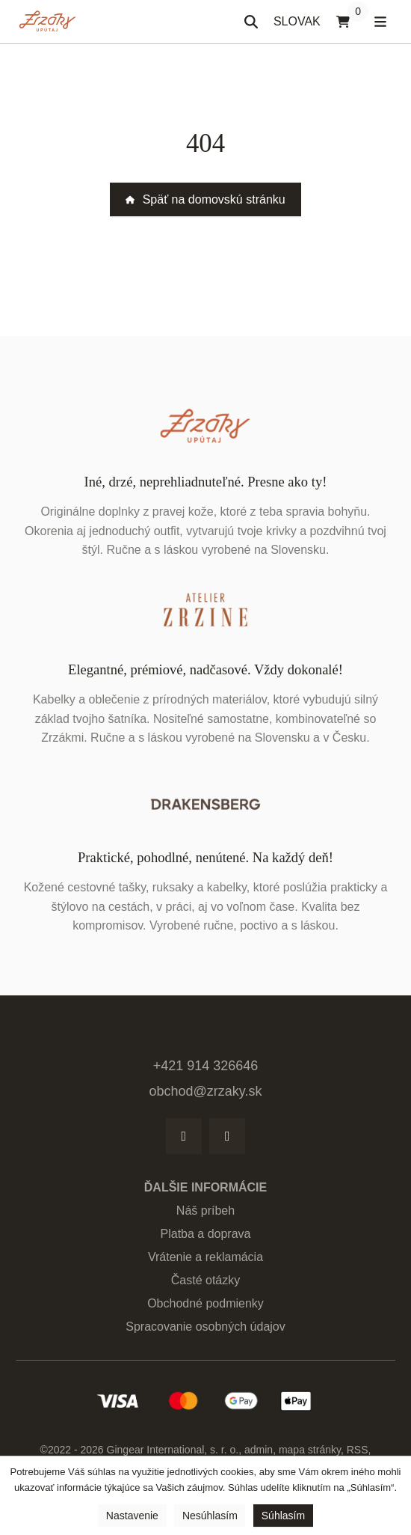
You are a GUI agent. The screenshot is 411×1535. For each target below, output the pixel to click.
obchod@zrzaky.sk (205, 1091)
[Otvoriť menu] (380, 21)
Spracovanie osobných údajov (205, 1326)
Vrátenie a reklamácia (205, 1257)
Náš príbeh (205, 1210)
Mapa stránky (310, 1450)
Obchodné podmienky (205, 1303)
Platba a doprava (206, 1233)
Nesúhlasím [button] (210, 1516)
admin (258, 1450)
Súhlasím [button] (283, 1516)
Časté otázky (205, 1280)
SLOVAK (301, 26)
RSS (357, 1450)
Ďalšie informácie (205, 1187)
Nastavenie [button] (132, 1516)
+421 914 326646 (206, 1065)
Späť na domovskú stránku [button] (205, 199)
